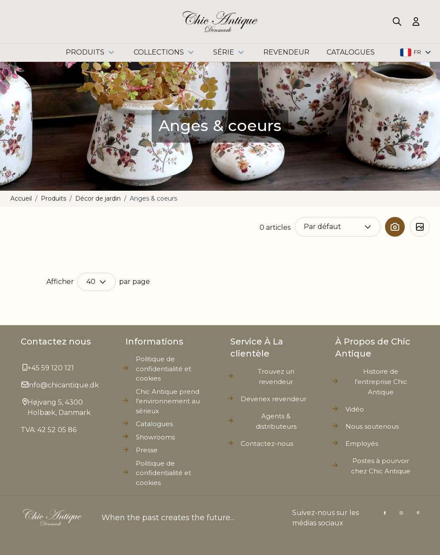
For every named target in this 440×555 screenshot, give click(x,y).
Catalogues (154, 424)
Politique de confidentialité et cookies (163, 473)
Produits (91, 52)
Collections (165, 52)
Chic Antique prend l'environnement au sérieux (168, 401)
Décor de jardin (98, 198)
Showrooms (155, 437)
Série (229, 52)
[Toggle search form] (397, 21)
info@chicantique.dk (63, 385)
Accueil (21, 198)
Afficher (60, 282)
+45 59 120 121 (51, 368)
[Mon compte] (416, 21)
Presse (147, 450)
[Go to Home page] (220, 21)
